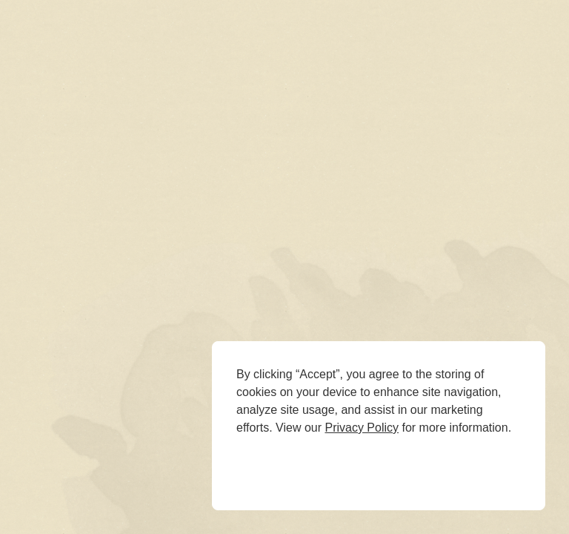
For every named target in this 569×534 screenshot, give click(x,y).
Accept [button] (349, 467)
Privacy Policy (362, 427)
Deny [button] (268, 467)
